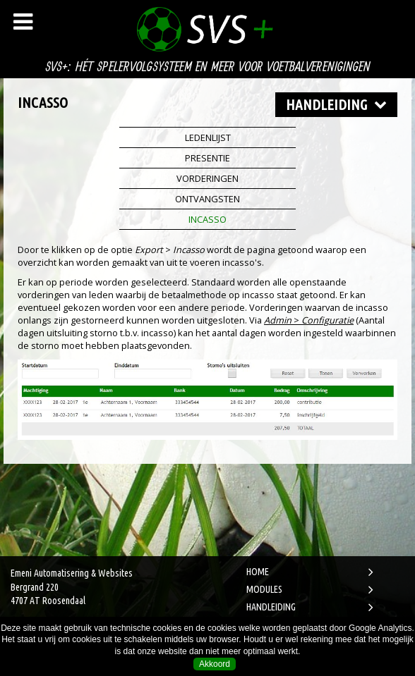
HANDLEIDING (271, 607)
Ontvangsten (207, 198)
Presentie (207, 158)
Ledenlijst (208, 137)
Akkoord (214, 664)
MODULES (264, 589)
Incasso (207, 219)
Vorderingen (207, 178)
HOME (257, 571)
